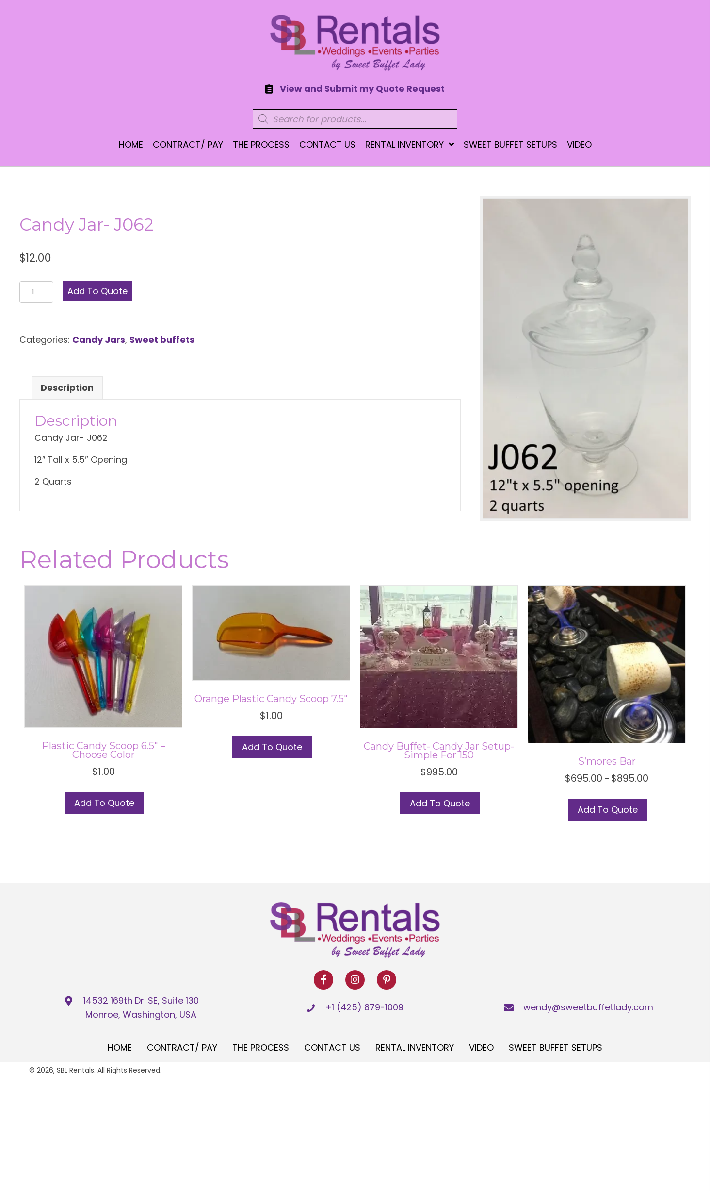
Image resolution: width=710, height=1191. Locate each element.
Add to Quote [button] (104, 803)
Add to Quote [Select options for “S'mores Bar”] (608, 810)
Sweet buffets (161, 340)
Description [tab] (67, 388)
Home (120, 1047)
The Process (260, 1047)
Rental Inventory (414, 1047)
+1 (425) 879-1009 (364, 1007)
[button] (323, 980)
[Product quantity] (36, 292)
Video (481, 1047)
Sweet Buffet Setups (555, 1047)
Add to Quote (97, 291)
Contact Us (332, 1047)
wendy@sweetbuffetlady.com (588, 1007)
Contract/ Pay (182, 1047)
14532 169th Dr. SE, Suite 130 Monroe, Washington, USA (141, 1007)
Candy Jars (98, 340)
